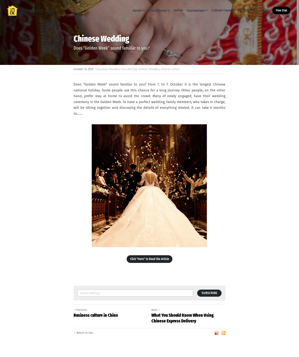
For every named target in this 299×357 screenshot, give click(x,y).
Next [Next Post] (155, 310)
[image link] (29, 10)
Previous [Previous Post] (80, 310)
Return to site (83, 332)
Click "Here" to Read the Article (149, 259)
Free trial (281, 10)
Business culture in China (96, 315)
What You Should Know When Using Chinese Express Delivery (182, 318)
